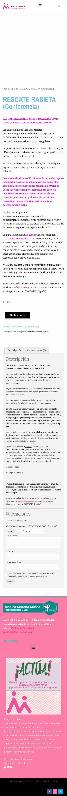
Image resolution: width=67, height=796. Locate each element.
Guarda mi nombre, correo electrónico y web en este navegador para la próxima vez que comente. (31, 575)
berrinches (31, 332)
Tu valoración (12, 535)
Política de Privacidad (22, 628)
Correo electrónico (14, 562)
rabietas (46, 332)
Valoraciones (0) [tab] (36, 350)
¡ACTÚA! (8, 767)
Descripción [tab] (14, 350)
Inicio (6, 88)
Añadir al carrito (17, 315)
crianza (39, 332)
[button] (40, 5)
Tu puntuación (13, 531)
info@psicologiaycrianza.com (29, 287)
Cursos (14, 88)
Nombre (10, 551)
